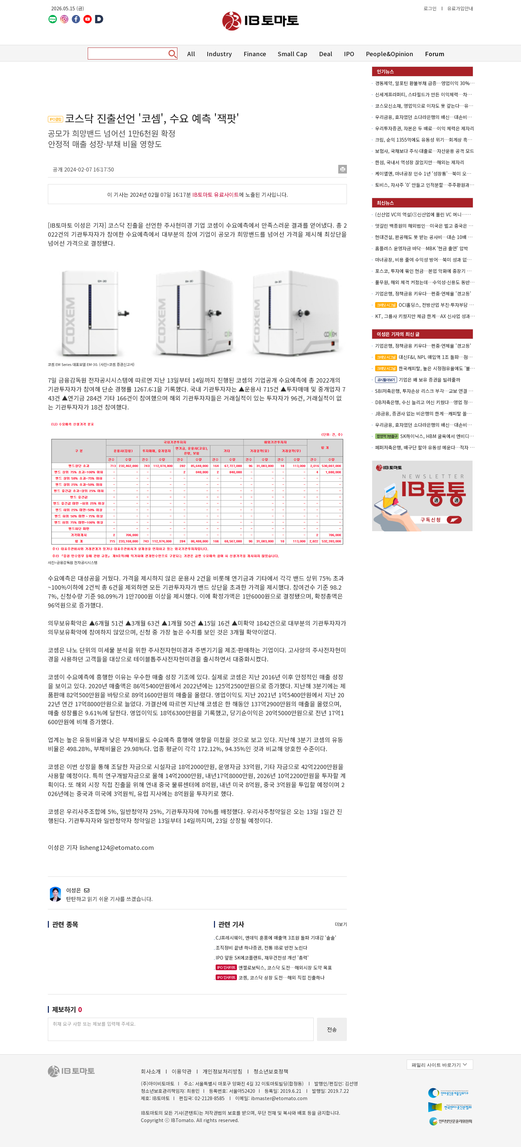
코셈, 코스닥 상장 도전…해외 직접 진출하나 (270, 977)
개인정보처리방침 (223, 1071)
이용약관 (182, 1071)
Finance (255, 53)
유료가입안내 (460, 8)
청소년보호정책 (271, 1071)
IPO (349, 53)
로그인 (430, 8)
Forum (434, 53)
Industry (219, 53)
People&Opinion (389, 53)
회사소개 (151, 1071)
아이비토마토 (260, 21)
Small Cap (292, 53)
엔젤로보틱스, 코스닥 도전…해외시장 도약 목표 (274, 967)
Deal (325, 53)
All (191, 53)
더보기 (341, 924)
